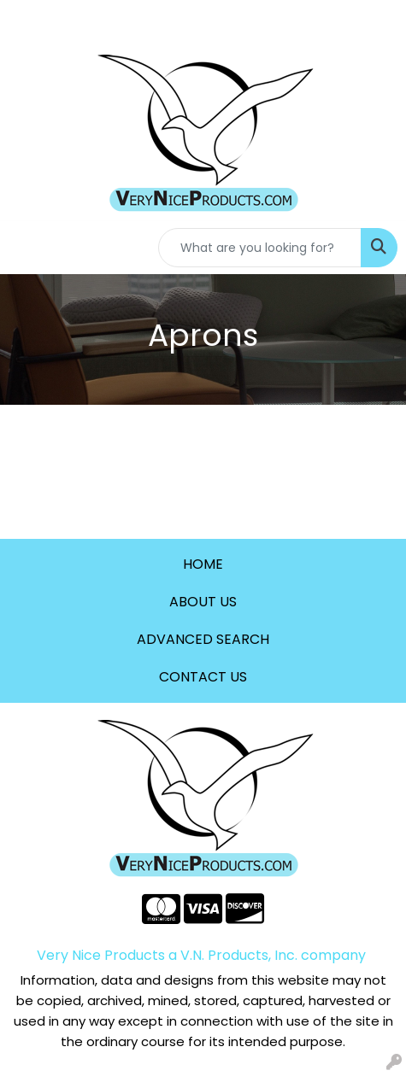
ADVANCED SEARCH (203, 639)
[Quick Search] (260, 247)
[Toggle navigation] (26, 248)
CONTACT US (203, 677)
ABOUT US (203, 601)
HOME (203, 564)
